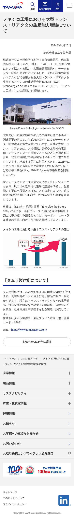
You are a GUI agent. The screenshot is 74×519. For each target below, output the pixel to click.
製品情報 (9, 383)
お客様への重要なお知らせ (20, 433)
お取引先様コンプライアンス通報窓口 (28, 453)
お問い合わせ (12, 443)
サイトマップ (10, 492)
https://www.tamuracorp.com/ (29, 329)
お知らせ (9, 423)
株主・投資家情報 (15, 403)
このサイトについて (13, 498)
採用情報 (9, 413)
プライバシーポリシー (15, 504)
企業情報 (9, 373)
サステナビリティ (15, 393)
